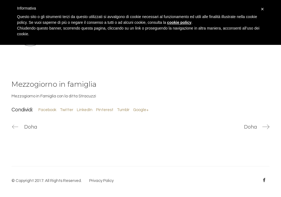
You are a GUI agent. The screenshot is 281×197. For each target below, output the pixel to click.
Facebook (47, 110)
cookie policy (179, 22)
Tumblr (123, 110)
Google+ (141, 110)
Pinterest (104, 110)
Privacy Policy (101, 181)
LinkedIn (84, 110)
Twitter (66, 110)
